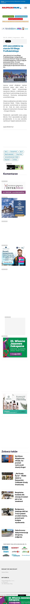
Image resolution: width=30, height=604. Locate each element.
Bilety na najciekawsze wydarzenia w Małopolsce (15, 21)
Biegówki (7, 159)
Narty (6, 151)
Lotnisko (14, 159)
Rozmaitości (13, 151)
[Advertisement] (14, 232)
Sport (21, 151)
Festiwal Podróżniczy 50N (15, 19)
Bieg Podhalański (9, 154)
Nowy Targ (19, 154)
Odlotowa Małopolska (21, 16)
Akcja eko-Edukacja (8, 16)
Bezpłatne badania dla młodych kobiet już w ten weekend (21, 496)
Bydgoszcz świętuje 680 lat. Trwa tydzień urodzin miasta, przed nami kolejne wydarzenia (21, 515)
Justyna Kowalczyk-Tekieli (11, 157)
